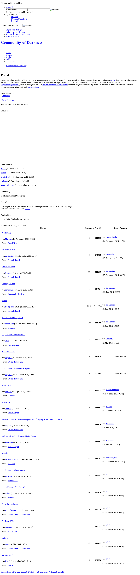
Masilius (8, 239)
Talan (7, 341)
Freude (4, 301)
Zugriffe (98, 228)
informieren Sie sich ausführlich (55, 85)
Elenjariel (9, 442)
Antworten (89, 228)
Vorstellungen (13, 345)
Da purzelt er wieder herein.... (13, 335)
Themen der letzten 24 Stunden (18, 34)
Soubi (3, 168)
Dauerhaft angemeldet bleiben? (19, 12)
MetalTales (9, 324)
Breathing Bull (111, 457)
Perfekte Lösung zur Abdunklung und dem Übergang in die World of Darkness (32, 419)
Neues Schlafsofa (8, 351)
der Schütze (9, 256)
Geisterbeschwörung (10, 504)
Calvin (7, 493)
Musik (10, 565)
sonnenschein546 (7, 185)
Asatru (3, 173)
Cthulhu (8, 273)
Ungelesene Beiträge (14, 30)
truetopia (8, 527)
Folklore (11, 464)
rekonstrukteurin (112, 390)
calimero (4, 181)
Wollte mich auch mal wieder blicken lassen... (20, 436)
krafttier (5, 538)
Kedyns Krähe (111, 237)
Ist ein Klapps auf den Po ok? (13, 487)
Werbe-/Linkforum (15, 362)
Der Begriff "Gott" (9, 521)
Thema (43, 228)
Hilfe (113, 80)
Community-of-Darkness (22, 42)
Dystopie (8, 476)
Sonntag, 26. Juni (8, 284)
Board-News (13, 243)
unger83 (8, 358)
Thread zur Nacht (8, 267)
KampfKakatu (10, 510)
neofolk (5, 453)
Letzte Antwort (120, 228)
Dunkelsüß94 (6, 177)
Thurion (8, 409)
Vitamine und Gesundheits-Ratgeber (16, 368)
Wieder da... (6, 402)
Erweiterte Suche (12, 36)
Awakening (6, 233)
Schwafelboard (14, 260)
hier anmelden (33, 87)
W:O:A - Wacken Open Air (12, 318)
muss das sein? (7, 555)
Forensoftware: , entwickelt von (32, 572)
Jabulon (109, 474)
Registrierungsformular (10, 85)
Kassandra (110, 254)
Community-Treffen (16, 294)
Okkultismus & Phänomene (19, 514)
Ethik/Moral (13, 481)
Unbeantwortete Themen (15, 32)
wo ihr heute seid (8, 250)
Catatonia (109, 339)
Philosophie (12, 531)
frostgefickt (9, 307)
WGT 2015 (6, 385)
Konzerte (11, 328)
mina (7, 544)
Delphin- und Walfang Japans (13, 470)
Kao (6, 561)
